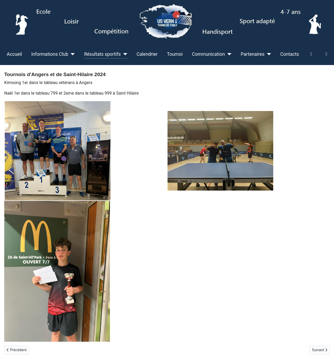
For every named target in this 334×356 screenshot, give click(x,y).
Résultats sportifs (102, 54)
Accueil (14, 54)
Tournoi (175, 54)
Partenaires (253, 54)
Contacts (289, 54)
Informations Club (49, 54)
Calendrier (147, 54)
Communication (208, 54)
